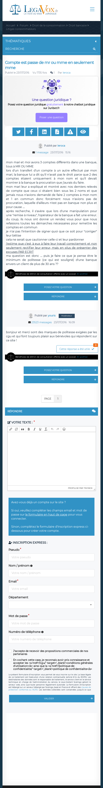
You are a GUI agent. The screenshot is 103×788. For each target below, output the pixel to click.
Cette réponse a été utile (78, 348)
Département (18, 597)
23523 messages (41, 322)
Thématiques (51, 41)
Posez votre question (71, 287)
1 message (42, 152)
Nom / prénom (21, 565)
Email (13, 581)
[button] (10, 429)
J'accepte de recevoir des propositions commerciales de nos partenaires (50, 653)
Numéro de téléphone (26, 632)
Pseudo (14, 550)
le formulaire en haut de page (46, 514)
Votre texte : (20, 422)
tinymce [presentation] (88, 488)
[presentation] (10, 429)
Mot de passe (18, 616)
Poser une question (51, 117)
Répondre (75, 296)
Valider (69, 698)
